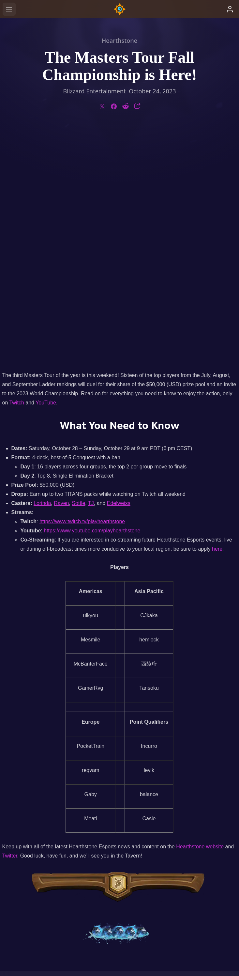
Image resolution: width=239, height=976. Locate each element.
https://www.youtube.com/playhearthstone (92, 297)
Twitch (16, 169)
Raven (61, 270)
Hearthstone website (200, 613)
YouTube (46, 169)
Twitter (9, 622)
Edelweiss (118, 270)
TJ (91, 270)
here (217, 315)
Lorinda (42, 270)
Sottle (78, 270)
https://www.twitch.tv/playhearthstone (82, 288)
